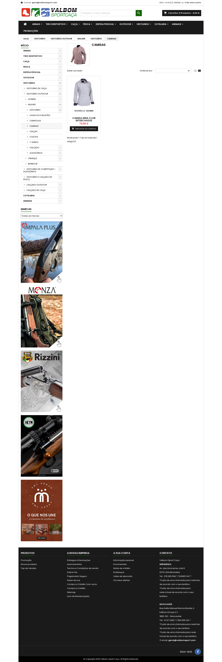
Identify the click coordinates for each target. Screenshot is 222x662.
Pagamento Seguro (77, 576)
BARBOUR (32, 163)
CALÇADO (34, 147)
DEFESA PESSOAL (105, 24)
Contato (166, 553)
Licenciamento (74, 564)
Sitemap (71, 592)
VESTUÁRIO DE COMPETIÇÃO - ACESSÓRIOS (39, 170)
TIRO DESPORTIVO (56, 24)
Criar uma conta (193, 2)
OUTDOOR (125, 24)
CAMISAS (34, 126)
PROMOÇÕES (31, 30)
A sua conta (121, 553)
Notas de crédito (121, 568)
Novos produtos (29, 564)
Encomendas (120, 564)
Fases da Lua (73, 580)
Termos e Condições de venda (82, 568)
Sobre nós (72, 572)
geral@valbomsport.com (44, 2)
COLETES (34, 136)
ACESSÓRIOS (36, 153)
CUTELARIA (160, 24)
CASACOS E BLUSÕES (40, 115)
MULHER (32, 104)
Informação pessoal (123, 560)
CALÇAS (33, 131)
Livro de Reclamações (78, 596)
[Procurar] (111, 13)
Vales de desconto (122, 576)
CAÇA (74, 24)
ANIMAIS (176, 24)
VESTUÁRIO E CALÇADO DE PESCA (37, 178)
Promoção (26, 560)
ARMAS (36, 24)
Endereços (118, 572)
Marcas (26, 209)
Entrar (177, 2)
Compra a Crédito (76, 588)
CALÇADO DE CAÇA (36, 190)
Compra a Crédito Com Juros (82, 584)
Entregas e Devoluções (78, 560)
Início (25, 45)
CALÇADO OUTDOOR (37, 184)
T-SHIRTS (34, 142)
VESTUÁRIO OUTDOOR (37, 93)
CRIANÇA (32, 158)
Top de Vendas (28, 568)
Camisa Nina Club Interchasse (83, 119)
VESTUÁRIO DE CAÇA (37, 88)
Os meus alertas (121, 580)
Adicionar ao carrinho (84, 128)
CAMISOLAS (35, 120)
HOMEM (32, 99)
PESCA (86, 24)
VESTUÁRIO (143, 24)
